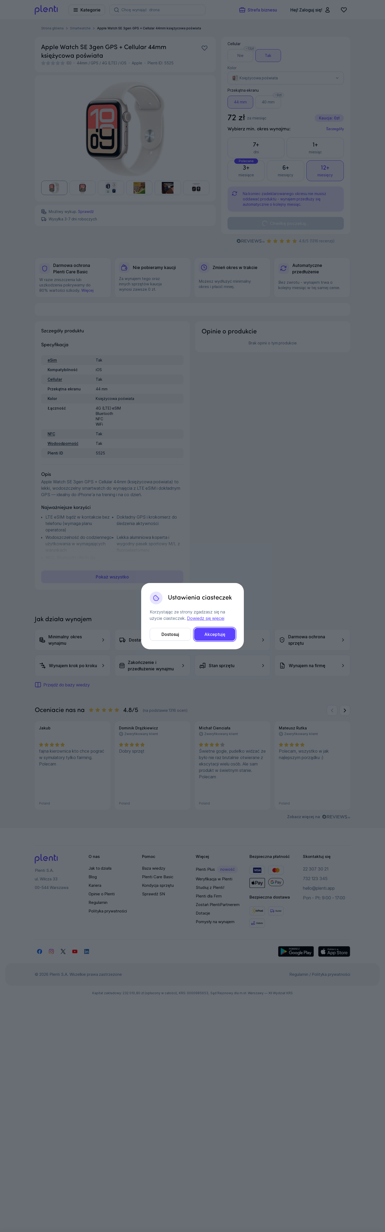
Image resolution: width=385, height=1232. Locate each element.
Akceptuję (214, 634)
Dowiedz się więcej (205, 618)
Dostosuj (170, 634)
